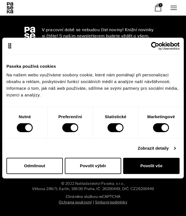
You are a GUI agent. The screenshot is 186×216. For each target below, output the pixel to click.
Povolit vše (151, 165)
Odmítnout (34, 165)
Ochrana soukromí (75, 202)
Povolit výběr (93, 165)
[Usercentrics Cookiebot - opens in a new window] (155, 46)
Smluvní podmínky (111, 202)
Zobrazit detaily (153, 148)
